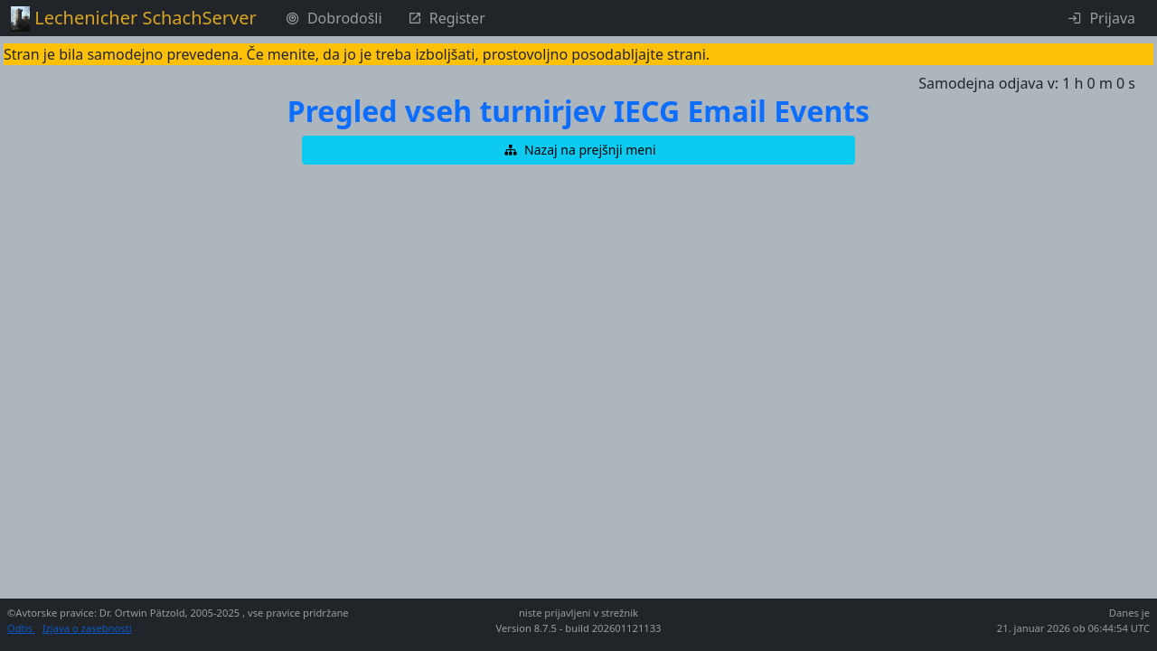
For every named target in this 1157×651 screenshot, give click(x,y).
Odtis (21, 628)
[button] (578, 150)
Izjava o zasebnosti (87, 628)
